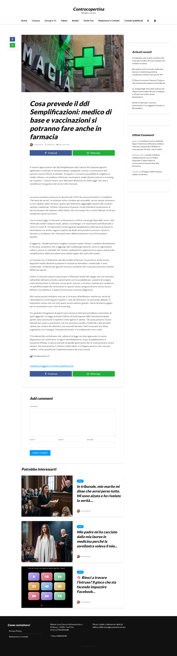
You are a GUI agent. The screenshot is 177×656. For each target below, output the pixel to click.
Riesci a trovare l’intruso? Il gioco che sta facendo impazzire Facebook (148, 81)
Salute (64, 20)
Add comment (64, 145)
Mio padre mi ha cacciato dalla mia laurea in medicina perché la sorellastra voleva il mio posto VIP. (147, 72)
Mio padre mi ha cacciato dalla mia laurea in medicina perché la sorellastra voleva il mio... (97, 539)
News (80, 481)
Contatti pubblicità (133, 20)
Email (61, 439)
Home (24, 20)
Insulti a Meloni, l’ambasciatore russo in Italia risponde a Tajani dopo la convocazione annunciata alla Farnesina (146, 160)
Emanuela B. (37, 145)
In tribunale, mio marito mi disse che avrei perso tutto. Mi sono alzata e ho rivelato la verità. (148, 61)
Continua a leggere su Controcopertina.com (52, 366)
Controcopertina (88, 8)
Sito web (90, 439)
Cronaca (36, 20)
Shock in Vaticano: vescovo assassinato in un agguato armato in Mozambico (148, 105)
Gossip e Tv (50, 20)
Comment (33, 406)
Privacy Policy (15, 631)
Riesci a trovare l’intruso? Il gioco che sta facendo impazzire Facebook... (96, 584)
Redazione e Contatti (108, 20)
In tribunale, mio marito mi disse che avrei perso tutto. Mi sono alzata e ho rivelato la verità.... (99, 493)
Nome (32, 439)
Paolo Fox (89, 20)
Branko (75, 20)
